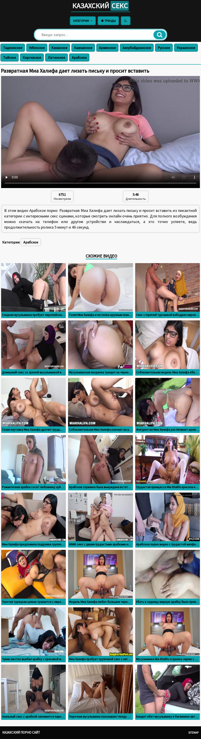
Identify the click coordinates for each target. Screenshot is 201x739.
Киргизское (32, 57)
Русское (164, 47)
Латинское (56, 57)
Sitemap (193, 733)
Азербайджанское (137, 47)
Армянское (107, 47)
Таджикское (12, 47)
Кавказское (83, 47)
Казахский (100, 6)
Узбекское (37, 47)
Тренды (108, 21)
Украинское (186, 47)
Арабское (79, 57)
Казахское (59, 47)
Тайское (9, 57)
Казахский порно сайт (21, 732)
